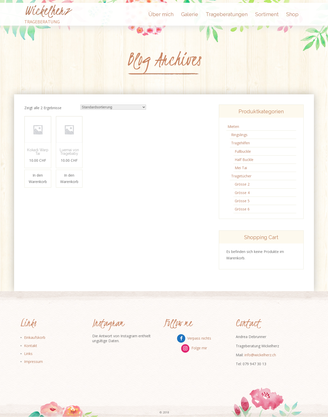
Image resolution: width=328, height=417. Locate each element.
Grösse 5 (242, 200)
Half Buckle (244, 159)
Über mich (160, 14)
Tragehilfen (240, 142)
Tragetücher (241, 176)
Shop (292, 14)
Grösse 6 (242, 209)
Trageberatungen (227, 14)
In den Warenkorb (38, 178)
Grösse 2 (242, 184)
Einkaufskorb (34, 337)
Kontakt (30, 345)
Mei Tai (241, 167)
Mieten (233, 126)
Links (28, 353)
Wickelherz (47, 10)
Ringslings (239, 134)
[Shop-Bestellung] (113, 107)
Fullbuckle (243, 151)
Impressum (33, 361)
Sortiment (267, 14)
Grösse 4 (242, 192)
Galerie (189, 14)
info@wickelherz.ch (260, 354)
